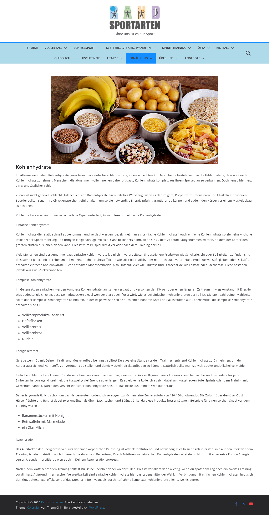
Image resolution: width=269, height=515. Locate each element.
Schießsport (84, 48)
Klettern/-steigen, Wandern (128, 48)
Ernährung (139, 58)
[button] (64, 48)
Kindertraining (174, 48)
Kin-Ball (222, 48)
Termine (31, 48)
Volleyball (53, 48)
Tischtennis (91, 58)
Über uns (166, 58)
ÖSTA (201, 48)
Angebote (192, 58)
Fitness (112, 58)
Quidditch (62, 58)
